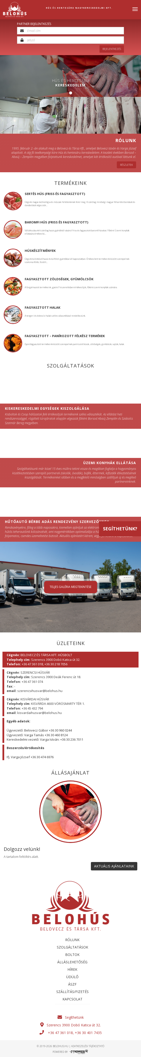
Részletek (126, 165)
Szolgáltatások (72, 947)
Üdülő (72, 976)
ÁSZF (72, 984)
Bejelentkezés (111, 49)
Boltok (72, 954)
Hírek (72, 969)
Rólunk (72, 939)
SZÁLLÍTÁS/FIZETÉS (72, 991)
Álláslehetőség (72, 962)
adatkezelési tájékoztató (87, 1046)
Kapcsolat (72, 999)
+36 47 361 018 (60, 1032)
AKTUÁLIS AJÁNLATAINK (114, 866)
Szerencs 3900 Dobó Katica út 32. (70, 1025)
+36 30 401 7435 (88, 1032)
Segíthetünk (71, 1017)
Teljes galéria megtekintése (70, 587)
